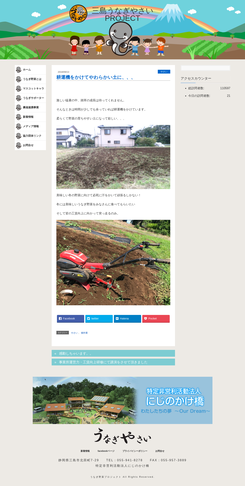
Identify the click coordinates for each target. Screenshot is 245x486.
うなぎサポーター (29, 98)
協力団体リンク (28, 136)
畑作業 (84, 333)
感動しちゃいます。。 (76, 353)
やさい (164, 71)
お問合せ (24, 145)
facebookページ (106, 451)
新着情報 (24, 117)
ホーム (23, 69)
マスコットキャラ (29, 88)
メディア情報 (27, 126)
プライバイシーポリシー (134, 451)
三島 (122, 14)
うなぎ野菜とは (28, 79)
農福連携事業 (27, 107)
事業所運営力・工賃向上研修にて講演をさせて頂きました (103, 362)
